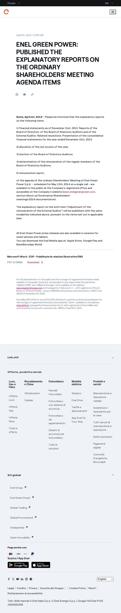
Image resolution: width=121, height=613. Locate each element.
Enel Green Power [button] (22, 497)
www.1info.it (22, 305)
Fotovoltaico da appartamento (57, 419)
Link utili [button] (13, 357)
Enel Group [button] (18, 487)
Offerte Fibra (13, 419)
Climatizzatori (32, 393)
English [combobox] (102, 579)
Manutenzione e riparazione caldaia (102, 397)
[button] (24, 94)
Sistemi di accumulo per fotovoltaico (56, 434)
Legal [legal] (11, 588)
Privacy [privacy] (33, 588)
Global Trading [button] (20, 507)
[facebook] (9, 579)
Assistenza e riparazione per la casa (102, 411)
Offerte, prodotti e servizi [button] (25, 372)
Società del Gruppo (52, 588)
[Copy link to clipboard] (32, 94)
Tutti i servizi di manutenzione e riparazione (102, 426)
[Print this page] (16, 94)
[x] (13, 579)
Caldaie (28, 400)
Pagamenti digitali (99, 445)
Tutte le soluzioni (54, 446)
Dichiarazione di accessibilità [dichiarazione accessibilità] (25, 593)
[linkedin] (22, 579)
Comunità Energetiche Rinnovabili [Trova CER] (100, 458)
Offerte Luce (13, 398)
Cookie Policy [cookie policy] (77, 588)
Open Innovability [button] (22, 537)
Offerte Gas (13, 408)
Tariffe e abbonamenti (79, 409)
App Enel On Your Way (79, 419)
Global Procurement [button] (23, 517)
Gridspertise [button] (19, 527)
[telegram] (31, 579)
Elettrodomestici (102, 436)
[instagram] (26, 579)
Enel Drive (77, 400)
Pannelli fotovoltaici (55, 392)
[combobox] (105, 579)
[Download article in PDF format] (35, 263)
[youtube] (17, 579)
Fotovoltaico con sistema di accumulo (57, 405)
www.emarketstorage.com (29, 288)
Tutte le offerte (13, 430)
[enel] (6, 11)
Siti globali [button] (14, 475)
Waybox (76, 393)
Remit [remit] (92, 588)
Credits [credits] (21, 588)
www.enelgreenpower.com (79, 191)
